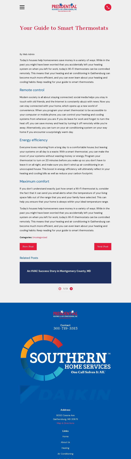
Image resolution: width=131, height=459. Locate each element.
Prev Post (28, 246)
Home (65, 436)
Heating (65, 448)
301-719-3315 (65, 328)
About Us (65, 442)
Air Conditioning (65, 453)
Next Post (102, 246)
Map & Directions (65, 423)
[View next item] (71, 288)
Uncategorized (39, 237)
